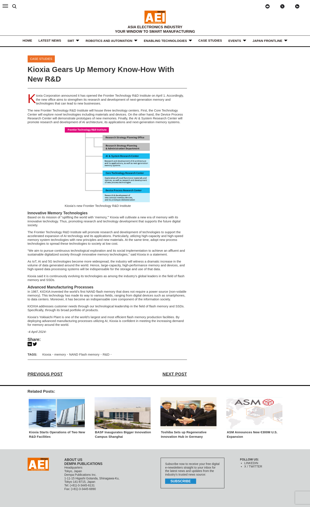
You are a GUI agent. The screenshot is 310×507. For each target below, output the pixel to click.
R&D (72, 110)
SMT (71, 40)
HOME (27, 40)
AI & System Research (150, 118)
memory (60, 354)
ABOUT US (73, 459)
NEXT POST (175, 373)
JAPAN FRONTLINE (267, 40)
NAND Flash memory (84, 354)
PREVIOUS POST (45, 373)
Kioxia (114, 217)
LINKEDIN (251, 462)
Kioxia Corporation (48, 95)
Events (234, 40)
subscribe (180, 480)
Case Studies (210, 40)
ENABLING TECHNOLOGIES (165, 40)
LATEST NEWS (50, 40)
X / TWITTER (253, 465)
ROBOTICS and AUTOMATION (109, 40)
